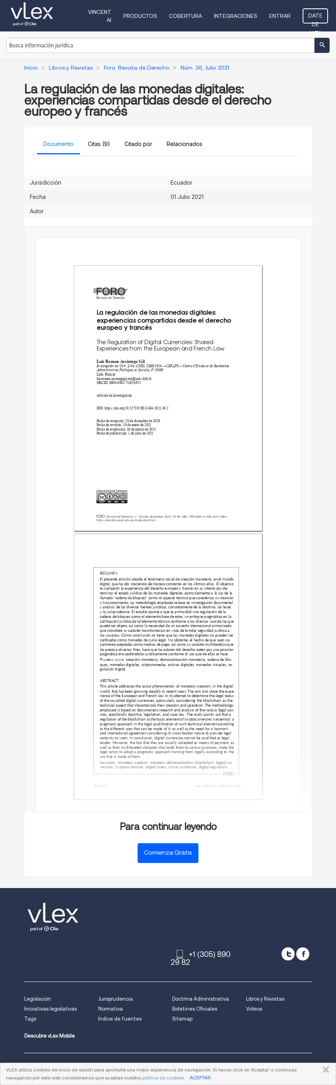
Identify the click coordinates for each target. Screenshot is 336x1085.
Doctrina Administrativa (200, 999)
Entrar (280, 16)
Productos (140, 16)
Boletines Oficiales (194, 1009)
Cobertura (185, 16)
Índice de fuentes (120, 1019)
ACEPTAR (200, 1077)
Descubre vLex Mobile (49, 1036)
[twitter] (288, 953)
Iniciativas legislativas (50, 1009)
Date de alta (315, 17)
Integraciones (235, 16)
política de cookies (163, 1077)
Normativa (110, 1009)
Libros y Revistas (265, 999)
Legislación (37, 999)
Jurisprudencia (115, 999)
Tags (30, 1019)
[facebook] (302, 953)
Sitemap (182, 1019)
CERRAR (324, 1070)
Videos (254, 1009)
